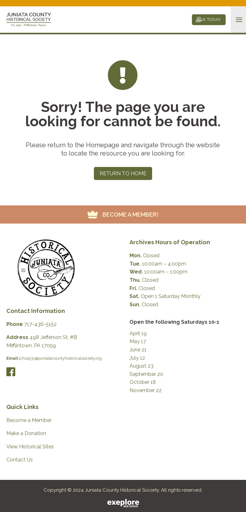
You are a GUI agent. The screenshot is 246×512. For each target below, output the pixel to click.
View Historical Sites (30, 447)
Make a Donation (26, 433)
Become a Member (29, 420)
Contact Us (19, 460)
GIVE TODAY (209, 19)
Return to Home (123, 173)
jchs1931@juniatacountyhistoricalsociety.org (60, 358)
